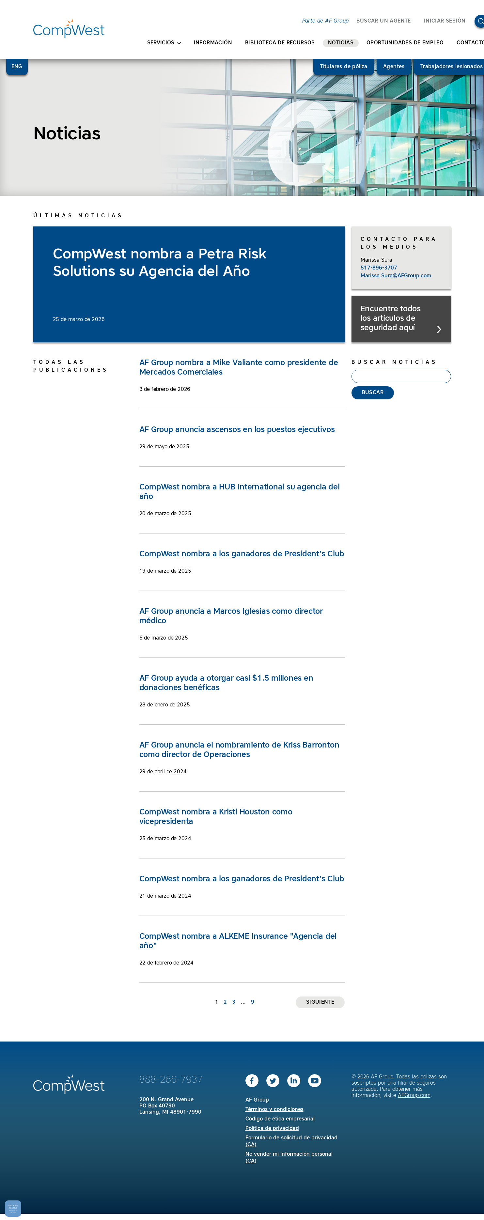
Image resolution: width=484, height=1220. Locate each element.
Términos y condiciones (274, 1109)
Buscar (372, 392)
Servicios (164, 43)
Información (213, 43)
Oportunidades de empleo (405, 43)
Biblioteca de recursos (280, 43)
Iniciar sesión (445, 21)
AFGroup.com (414, 1095)
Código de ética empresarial (280, 1119)
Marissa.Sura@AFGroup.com (396, 276)
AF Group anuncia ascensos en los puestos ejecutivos (237, 430)
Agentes (394, 66)
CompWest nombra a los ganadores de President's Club (241, 554)
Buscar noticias (394, 362)
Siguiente (320, 1002)
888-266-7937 (171, 1080)
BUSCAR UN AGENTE (383, 21)
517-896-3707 (379, 268)
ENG (17, 66)
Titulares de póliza (343, 66)
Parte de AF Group (325, 21)
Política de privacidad (272, 1128)
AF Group (257, 1100)
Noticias (340, 43)
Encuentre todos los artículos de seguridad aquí (402, 319)
